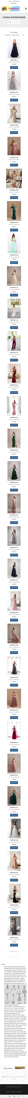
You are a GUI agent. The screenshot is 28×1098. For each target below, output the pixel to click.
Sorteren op (8, 35)
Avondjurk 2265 (14, 840)
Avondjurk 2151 (14, 385)
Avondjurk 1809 (14, 125)
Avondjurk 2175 (14, 547)
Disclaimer (8, 1091)
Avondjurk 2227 (14, 677)
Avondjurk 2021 (14, 222)
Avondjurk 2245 (14, 775)
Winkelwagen (16, 1)
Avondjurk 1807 (14, 92)
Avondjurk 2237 (14, 742)
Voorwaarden (19, 1091)
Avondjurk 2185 (14, 612)
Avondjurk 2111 (14, 287)
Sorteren (14, 32)
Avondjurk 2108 (14, 255)
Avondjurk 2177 (14, 580)
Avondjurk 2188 (14, 645)
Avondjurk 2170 (14, 515)
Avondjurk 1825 (14, 157)
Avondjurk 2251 (14, 807)
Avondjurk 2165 (14, 450)
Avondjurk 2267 (14, 872)
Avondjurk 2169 (14, 482)
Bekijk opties (14, 67)
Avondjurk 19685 (14, 190)
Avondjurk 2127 (14, 352)
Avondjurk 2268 (14, 905)
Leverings (13, 1091)
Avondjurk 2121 (14, 320)
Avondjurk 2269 (14, 937)
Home (10, 1)
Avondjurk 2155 (14, 417)
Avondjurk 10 (14, 60)
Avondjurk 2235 (14, 710)
